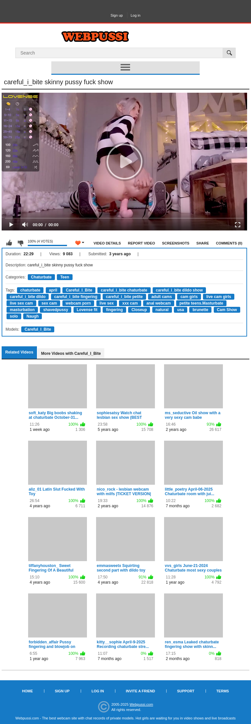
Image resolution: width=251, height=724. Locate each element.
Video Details (107, 243)
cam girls (189, 296)
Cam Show (227, 309)
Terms (222, 691)
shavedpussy (55, 309)
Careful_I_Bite (79, 290)
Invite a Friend (140, 691)
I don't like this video (20, 243)
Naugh (32, 316)
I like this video (9, 243)
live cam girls (218, 296)
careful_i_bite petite (124, 296)
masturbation (22, 309)
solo (14, 316)
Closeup (139, 309)
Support (185, 691)
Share (202, 243)
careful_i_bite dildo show (179, 290)
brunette (200, 309)
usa (180, 309)
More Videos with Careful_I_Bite (71, 353)
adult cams (161, 296)
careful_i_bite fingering (75, 296)
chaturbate (30, 290)
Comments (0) (229, 243)
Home (27, 691)
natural (162, 309)
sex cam (49, 303)
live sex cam (21, 303)
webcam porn (78, 303)
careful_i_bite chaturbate (124, 290)
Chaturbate (41, 277)
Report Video (141, 243)
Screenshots (176, 243)
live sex (107, 303)
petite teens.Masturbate (201, 303)
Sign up (116, 15)
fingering (114, 309)
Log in (136, 15)
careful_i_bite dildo (27, 296)
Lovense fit (87, 309)
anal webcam (158, 303)
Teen (64, 277)
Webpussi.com (141, 704)
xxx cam (130, 303)
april (53, 290)
